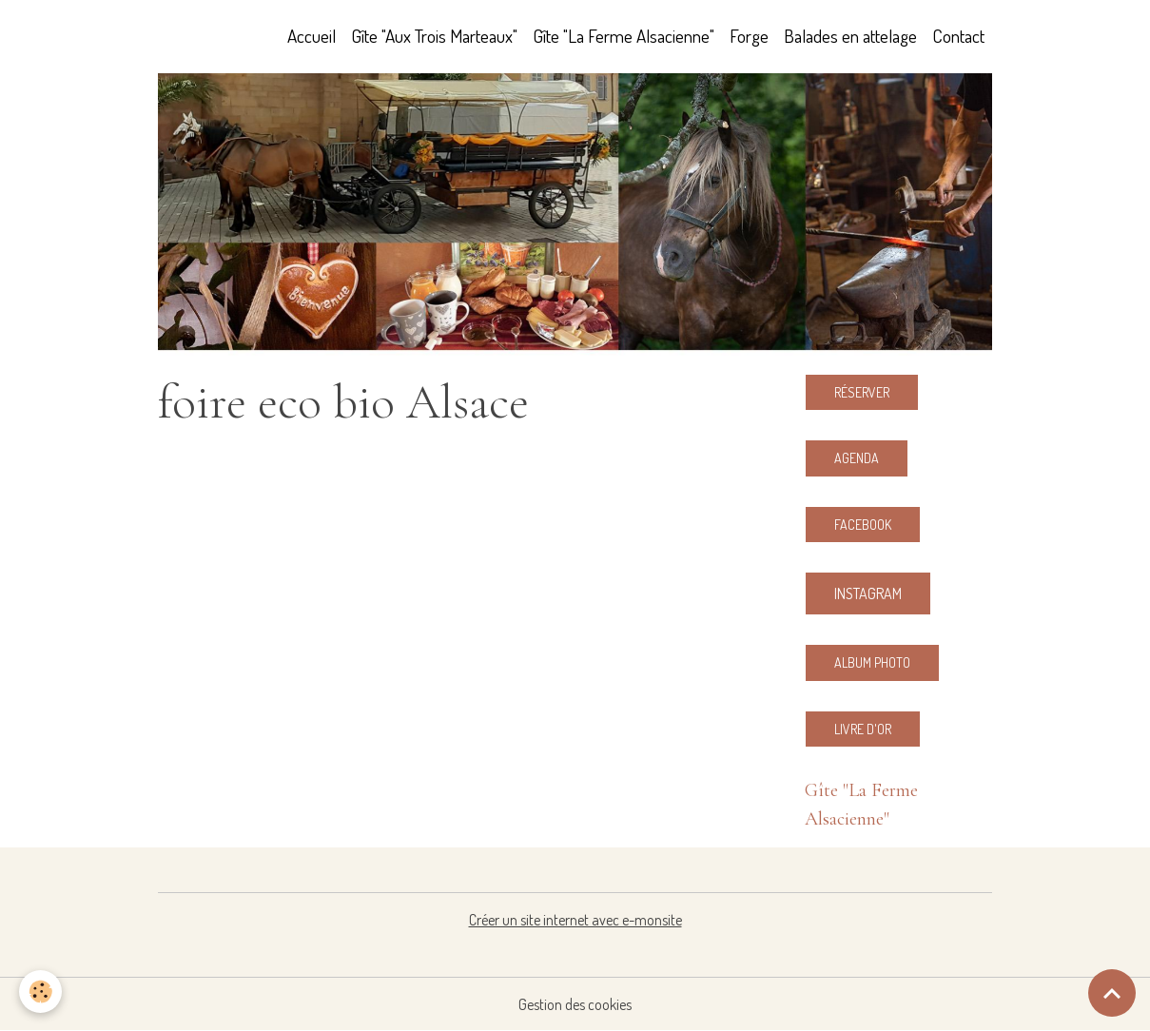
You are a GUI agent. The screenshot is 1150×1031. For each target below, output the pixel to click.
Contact (958, 36)
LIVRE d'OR (862, 729)
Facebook (862, 524)
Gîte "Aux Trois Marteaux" (434, 36)
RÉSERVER (861, 392)
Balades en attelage (850, 36)
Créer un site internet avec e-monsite (575, 919)
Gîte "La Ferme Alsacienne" (623, 36)
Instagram (868, 593)
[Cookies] (40, 991)
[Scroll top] (1112, 993)
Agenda (856, 458)
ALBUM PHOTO (872, 662)
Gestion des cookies (575, 1004)
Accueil (311, 36)
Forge (749, 36)
